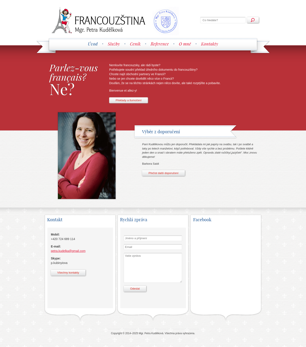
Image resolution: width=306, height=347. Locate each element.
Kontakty (209, 44)
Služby (114, 44)
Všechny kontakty (68, 272)
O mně (185, 44)
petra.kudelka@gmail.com (68, 251)
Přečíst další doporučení (163, 173)
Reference (160, 44)
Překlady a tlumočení (128, 100)
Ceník (135, 44)
